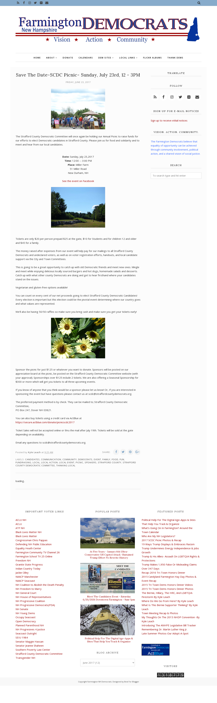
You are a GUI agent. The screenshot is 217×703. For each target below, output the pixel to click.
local (36, 462)
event (97, 459)
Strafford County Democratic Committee (39, 653)
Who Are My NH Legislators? (158, 536)
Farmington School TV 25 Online (34, 556)
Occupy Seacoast (25, 617)
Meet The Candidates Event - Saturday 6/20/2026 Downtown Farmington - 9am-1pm (109, 598)
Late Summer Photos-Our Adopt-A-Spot (165, 633)
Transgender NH (25, 657)
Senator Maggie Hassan (29, 641)
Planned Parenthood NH (30, 625)
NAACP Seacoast (25, 580)
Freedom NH (23, 560)
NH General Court (26, 593)
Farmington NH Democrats (99, 681)
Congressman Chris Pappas (31, 540)
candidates (32, 459)
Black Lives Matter (26, 536)
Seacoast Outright (26, 633)
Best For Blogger (131, 681)
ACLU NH (21, 520)
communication (51, 459)
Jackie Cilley (22, 572)
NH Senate (22, 609)
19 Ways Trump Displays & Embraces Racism (168, 544)
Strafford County (109, 462)
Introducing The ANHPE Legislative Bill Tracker (169, 625)
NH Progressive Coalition (30, 601)
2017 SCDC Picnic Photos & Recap (161, 540)
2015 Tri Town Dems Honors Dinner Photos (167, 588)
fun (122, 459)
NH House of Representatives (33, 597)
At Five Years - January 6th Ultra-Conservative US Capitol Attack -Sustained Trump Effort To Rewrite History (109, 554)
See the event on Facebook (78, 181)
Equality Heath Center (28, 548)
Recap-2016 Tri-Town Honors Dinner (163, 572)
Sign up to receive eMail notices (169, 120)
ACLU (19, 524)
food (115, 459)
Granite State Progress (29, 564)
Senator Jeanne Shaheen (30, 645)
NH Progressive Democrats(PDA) (35, 605)
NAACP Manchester (27, 576)
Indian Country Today (28, 568)
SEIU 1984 (22, 637)
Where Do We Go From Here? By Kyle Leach (168, 601)
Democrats (85, 459)
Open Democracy (26, 621)
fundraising (23, 462)
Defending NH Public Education (34, 544)
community (70, 459)
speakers (91, 462)
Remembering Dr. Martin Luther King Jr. (164, 629)
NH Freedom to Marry (29, 588)
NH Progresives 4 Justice (30, 629)
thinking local (65, 465)
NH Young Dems (25, 613)
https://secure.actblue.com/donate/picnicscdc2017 (45, 422)
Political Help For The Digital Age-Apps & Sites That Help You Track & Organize (109, 640)
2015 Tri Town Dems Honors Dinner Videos (167, 584)
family (106, 459)
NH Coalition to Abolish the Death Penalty (40, 584)
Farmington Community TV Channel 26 (38, 552)
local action (49, 462)
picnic (79, 462)
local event (66, 462)
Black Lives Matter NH (29, 532)
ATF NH (20, 528)
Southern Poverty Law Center (33, 649)
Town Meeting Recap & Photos (160, 613)
